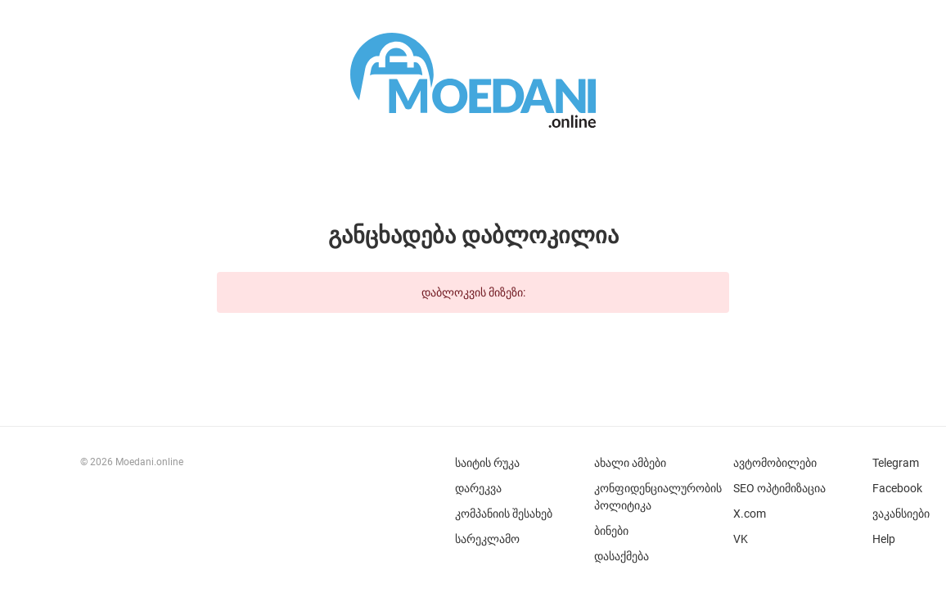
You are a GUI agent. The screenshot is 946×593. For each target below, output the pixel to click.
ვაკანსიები (901, 513)
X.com (749, 513)
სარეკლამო (487, 538)
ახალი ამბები (630, 462)
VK (740, 538)
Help (883, 538)
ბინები (611, 530)
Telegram (895, 462)
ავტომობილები (775, 462)
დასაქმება (621, 556)
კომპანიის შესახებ (503, 513)
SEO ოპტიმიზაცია (779, 488)
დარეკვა (478, 488)
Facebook (897, 488)
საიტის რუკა (487, 462)
